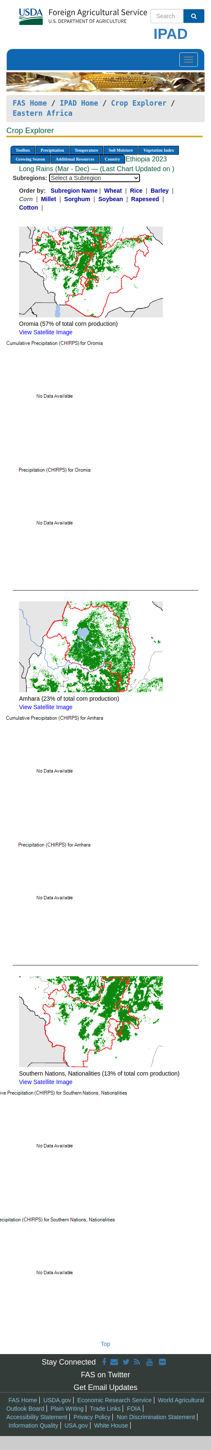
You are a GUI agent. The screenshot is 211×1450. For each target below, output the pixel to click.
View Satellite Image (46, 332)
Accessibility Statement (36, 1417)
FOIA (134, 1408)
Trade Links (105, 1408)
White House (111, 1425)
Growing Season (30, 159)
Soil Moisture (121, 150)
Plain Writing (66, 1408)
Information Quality (33, 1425)
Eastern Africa (42, 113)
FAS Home (30, 103)
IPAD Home (79, 103)
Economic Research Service (114, 1400)
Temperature (86, 150)
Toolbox (23, 150)
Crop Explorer (138, 103)
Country (112, 159)
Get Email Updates (105, 1387)
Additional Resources (75, 159)
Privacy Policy (92, 1417)
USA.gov (76, 1425)
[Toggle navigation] (188, 59)
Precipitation (52, 150)
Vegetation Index (158, 150)
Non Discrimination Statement (156, 1417)
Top (105, 1344)
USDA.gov (57, 1400)
